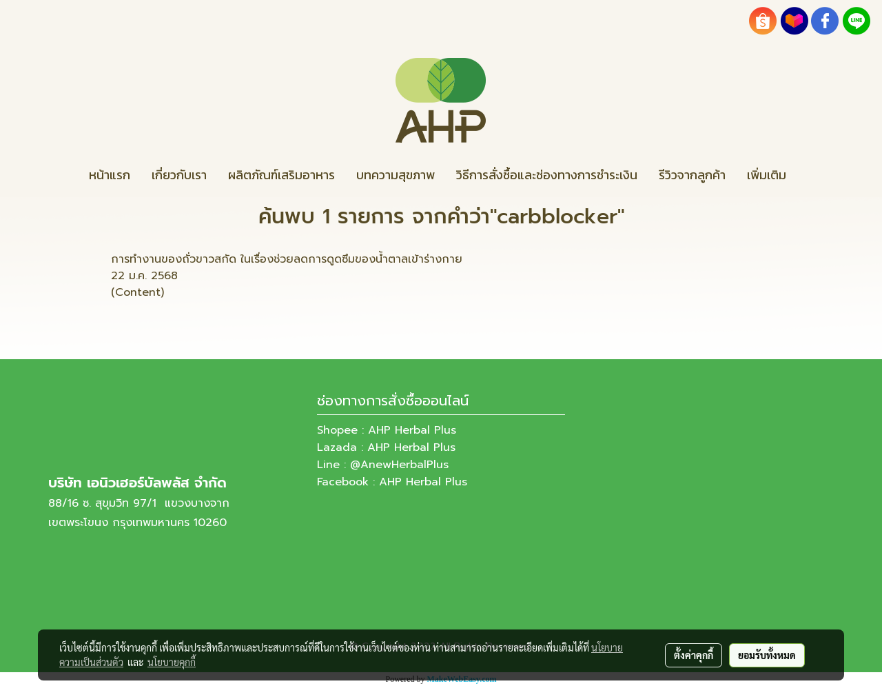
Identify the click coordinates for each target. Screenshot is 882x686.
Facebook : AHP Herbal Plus (392, 482)
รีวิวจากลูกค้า (692, 174)
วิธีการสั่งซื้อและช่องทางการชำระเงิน (546, 174)
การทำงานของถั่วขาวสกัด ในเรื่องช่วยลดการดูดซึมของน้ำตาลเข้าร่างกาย (286, 259)
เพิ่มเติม (766, 174)
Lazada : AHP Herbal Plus (386, 447)
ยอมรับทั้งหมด (767, 655)
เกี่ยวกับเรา (179, 174)
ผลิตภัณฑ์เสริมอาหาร (281, 174)
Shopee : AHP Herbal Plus (386, 430)
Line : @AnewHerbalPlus (383, 464)
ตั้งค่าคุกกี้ (693, 655)
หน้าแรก (109, 174)
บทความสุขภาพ (395, 174)
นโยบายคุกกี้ (171, 662)
